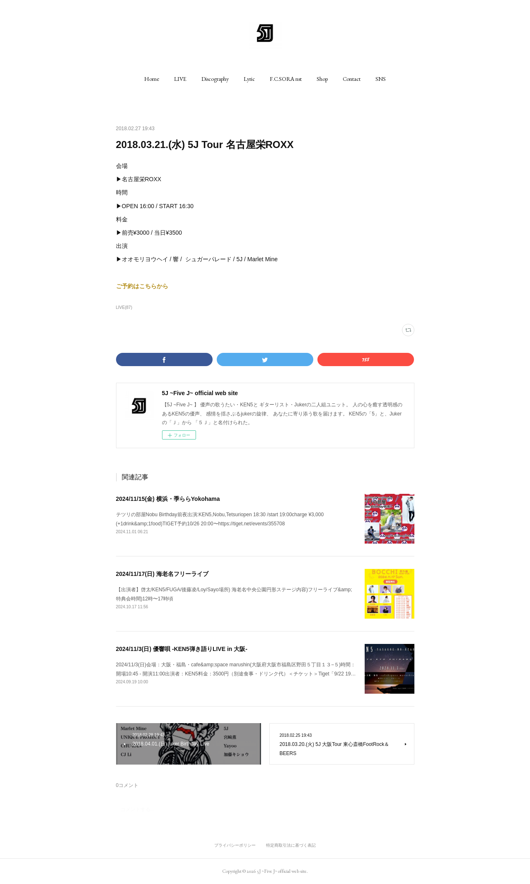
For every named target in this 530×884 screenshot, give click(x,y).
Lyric (249, 79)
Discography (215, 79)
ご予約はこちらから (142, 286)
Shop (322, 79)
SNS (380, 79)
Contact (352, 79)
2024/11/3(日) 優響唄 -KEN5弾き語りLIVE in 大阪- (181, 649)
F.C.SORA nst (286, 79)
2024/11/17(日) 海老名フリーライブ (162, 574)
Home (151, 79)
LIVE (180, 79)
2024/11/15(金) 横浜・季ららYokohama (168, 498)
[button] (151, 78)
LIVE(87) (124, 307)
